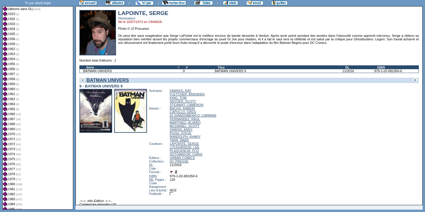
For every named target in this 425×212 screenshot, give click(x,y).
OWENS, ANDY (181, 129)
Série (90, 67)
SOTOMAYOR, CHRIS (186, 154)
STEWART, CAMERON (186, 105)
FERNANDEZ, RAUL (185, 119)
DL (347, 67)
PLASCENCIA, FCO (184, 151)
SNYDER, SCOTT (183, 101)
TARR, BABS (179, 140)
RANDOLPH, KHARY (185, 136)
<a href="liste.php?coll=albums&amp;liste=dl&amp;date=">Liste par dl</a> (37, 105)
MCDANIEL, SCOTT (184, 126)
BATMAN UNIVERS (97, 71)
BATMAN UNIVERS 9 (230, 71)
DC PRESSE (179, 161)
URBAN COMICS (182, 158)
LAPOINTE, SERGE (184, 143)
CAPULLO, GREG (183, 112)
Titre (221, 67)
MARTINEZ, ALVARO (185, 122)
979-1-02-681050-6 (388, 71)
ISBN (381, 67)
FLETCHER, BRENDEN (187, 94)
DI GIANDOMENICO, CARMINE (193, 115)
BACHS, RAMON (182, 108)
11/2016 (348, 71)
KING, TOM (178, 98)
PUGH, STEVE (181, 133)
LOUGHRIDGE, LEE (185, 147)
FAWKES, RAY (180, 90)
